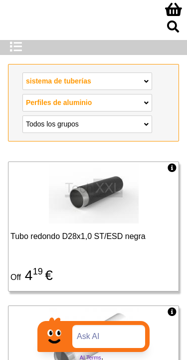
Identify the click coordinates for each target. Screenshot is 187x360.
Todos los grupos (87, 123)
